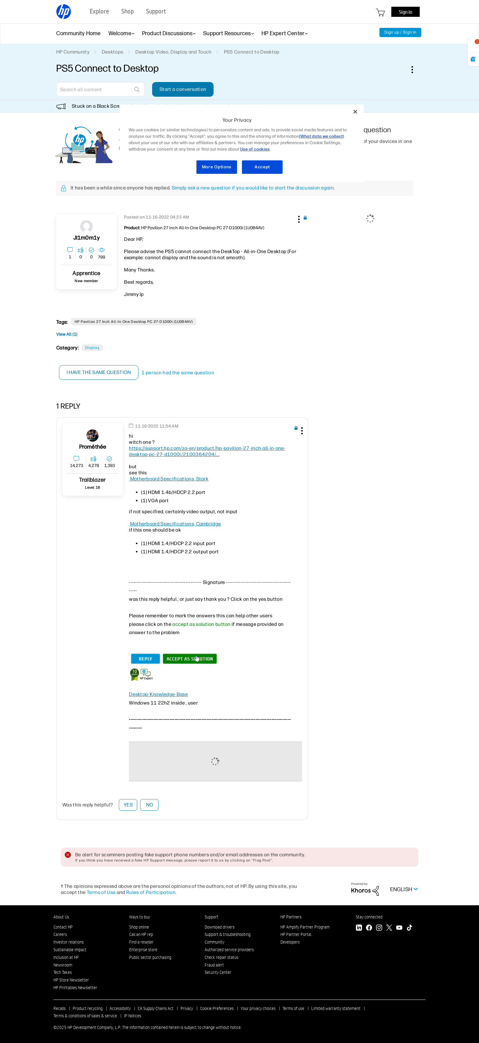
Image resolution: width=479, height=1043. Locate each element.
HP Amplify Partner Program (305, 927)
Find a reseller (141, 942)
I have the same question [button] (99, 372)
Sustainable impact (69, 949)
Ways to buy (139, 917)
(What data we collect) (321, 136)
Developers (290, 942)
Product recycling (88, 1008)
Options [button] (415, 69)
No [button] (149, 805)
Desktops (112, 52)
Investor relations (68, 942)
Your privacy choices (258, 1008)
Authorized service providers (229, 949)
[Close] (355, 111)
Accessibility (120, 1008)
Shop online (139, 927)
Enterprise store (143, 949)
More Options (217, 167)
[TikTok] (409, 928)
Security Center (218, 972)
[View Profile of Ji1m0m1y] (86, 238)
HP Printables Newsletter (75, 987)
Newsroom (62, 965)
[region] (241, 143)
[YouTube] (399, 928)
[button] (298, 218)
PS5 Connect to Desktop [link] (252, 52)
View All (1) (66, 334)
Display (92, 348)
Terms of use (293, 1008)
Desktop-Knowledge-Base (158, 694)
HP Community (73, 52)
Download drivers (220, 927)
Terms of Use (101, 892)
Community (214, 942)
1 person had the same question (178, 373)
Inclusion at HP (66, 957)
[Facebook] (369, 928)
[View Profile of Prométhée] (92, 447)
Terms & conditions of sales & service (85, 1016)
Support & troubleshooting (227, 934)
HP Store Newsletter (71, 980)
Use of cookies (255, 149)
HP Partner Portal (295, 934)
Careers (60, 934)
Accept (262, 167)
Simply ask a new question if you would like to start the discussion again (253, 188)
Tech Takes (62, 972)
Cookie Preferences (217, 1008)
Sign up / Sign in (400, 32)
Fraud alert (214, 965)
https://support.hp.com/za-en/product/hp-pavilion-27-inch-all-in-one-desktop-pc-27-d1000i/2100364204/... (207, 451)
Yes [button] (128, 805)
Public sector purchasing (150, 957)
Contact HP (63, 927)
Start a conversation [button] (182, 89)
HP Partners (291, 917)
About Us (61, 917)
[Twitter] (389, 928)
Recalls (59, 1008)
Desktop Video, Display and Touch (173, 52)
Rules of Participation (150, 892)
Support (211, 917)
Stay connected (369, 917)
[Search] (100, 89)
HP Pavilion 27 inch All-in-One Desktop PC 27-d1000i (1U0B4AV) (134, 322)
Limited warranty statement (335, 1008)
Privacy (187, 1008)
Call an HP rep (141, 934)
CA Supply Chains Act (156, 1008)
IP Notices (132, 1016)
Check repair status (221, 957)
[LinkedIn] (359, 928)
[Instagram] (379, 928)
